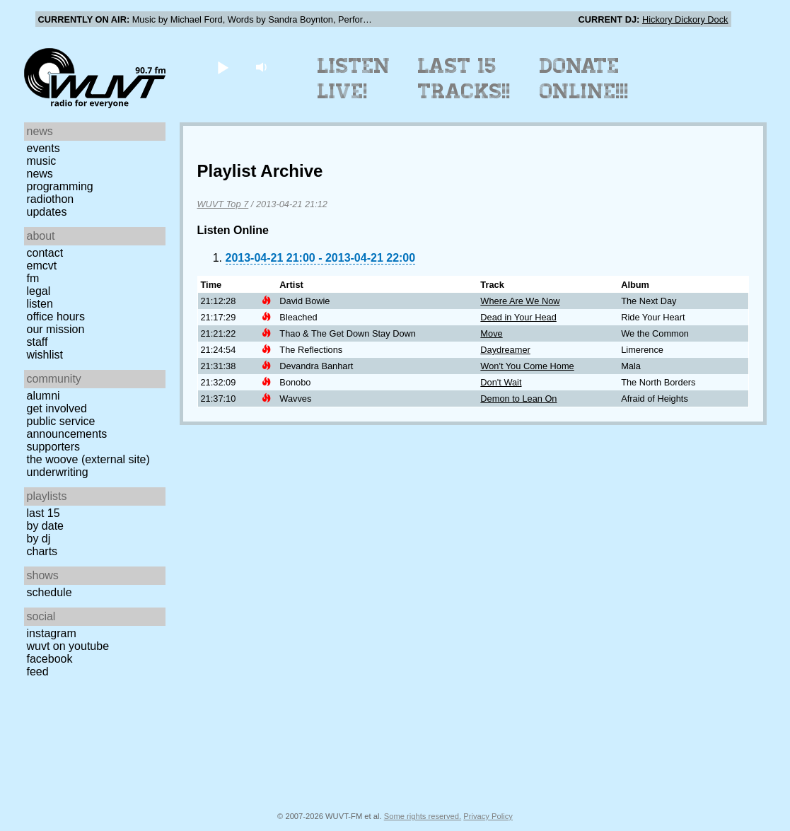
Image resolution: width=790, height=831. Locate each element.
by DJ (39, 539)
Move (491, 333)
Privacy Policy (488, 816)
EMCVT (42, 266)
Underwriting (57, 472)
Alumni (43, 396)
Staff (37, 342)
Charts (42, 551)
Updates (47, 212)
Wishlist (45, 355)
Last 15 (43, 513)
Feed (38, 672)
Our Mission (56, 329)
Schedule (49, 592)
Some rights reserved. (422, 816)
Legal (39, 291)
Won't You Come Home (527, 366)
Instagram (51, 633)
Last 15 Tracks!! (464, 78)
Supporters (54, 447)
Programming (60, 186)
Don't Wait (500, 382)
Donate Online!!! (584, 78)
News (40, 174)
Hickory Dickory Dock (685, 19)
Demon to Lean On (518, 398)
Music (42, 161)
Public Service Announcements (67, 427)
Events (43, 148)
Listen (40, 304)
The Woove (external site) (88, 459)
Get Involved (57, 408)
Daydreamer (505, 349)
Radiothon (50, 199)
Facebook (50, 659)
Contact (45, 253)
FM (33, 278)
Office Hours (56, 316)
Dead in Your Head (518, 317)
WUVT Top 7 (223, 204)
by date (45, 526)
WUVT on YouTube (68, 646)
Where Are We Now (519, 301)
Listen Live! (354, 78)
